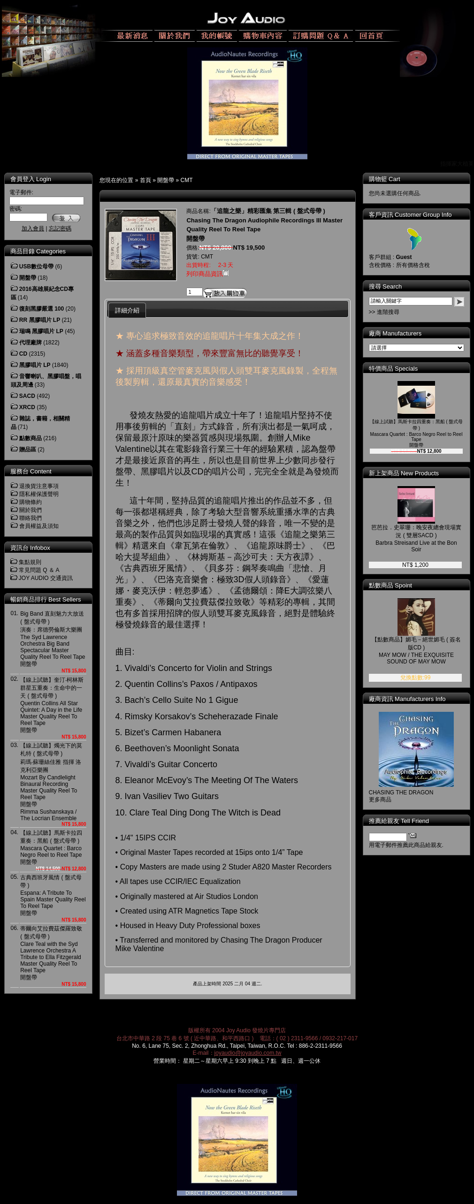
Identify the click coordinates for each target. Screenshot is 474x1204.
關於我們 (30, 510)
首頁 (145, 180)
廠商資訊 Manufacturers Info (407, 698)
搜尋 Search (385, 286)
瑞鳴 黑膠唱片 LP (41, 331)
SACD (27, 396)
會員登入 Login (30, 179)
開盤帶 (165, 180)
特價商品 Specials (393, 368)
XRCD (27, 407)
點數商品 (30, 438)
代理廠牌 (30, 342)
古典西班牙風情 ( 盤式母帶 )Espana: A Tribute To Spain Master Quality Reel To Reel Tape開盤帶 (52, 895)
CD (23, 354)
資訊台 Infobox (30, 547)
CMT (187, 180)
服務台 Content (31, 471)
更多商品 (380, 799)
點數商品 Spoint (390, 585)
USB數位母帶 (36, 266)
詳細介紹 (127, 310)
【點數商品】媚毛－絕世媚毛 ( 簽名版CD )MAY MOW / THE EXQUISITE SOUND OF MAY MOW (416, 650)
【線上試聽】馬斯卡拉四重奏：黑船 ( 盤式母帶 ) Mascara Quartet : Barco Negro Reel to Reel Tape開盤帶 (51, 847)
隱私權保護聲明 (39, 494)
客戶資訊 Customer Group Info (410, 214)
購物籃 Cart (384, 179)
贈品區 (27, 449)
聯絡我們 (30, 518)
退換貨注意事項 (39, 486)
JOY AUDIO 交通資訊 (46, 578)
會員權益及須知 (39, 526)
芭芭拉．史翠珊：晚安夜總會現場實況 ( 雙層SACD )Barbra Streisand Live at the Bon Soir (416, 538)
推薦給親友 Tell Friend (399, 820)
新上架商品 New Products (404, 473)
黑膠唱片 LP (35, 365)
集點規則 (30, 562)
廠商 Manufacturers (395, 333)
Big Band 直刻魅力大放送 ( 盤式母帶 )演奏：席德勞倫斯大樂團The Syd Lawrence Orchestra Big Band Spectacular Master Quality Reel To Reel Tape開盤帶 (52, 638)
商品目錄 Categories (38, 251)
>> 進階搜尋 (384, 312)
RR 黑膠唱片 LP (39, 320)
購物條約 (30, 502)
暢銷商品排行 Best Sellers (45, 599)
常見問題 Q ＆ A (39, 570)
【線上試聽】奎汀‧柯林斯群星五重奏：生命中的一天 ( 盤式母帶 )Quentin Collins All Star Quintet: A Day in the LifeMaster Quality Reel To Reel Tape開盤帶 (52, 705)
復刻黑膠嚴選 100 (41, 308)
